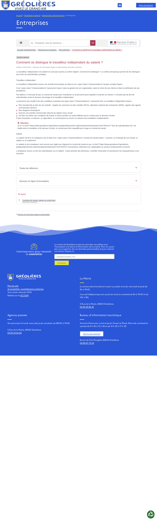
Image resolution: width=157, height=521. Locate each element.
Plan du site (12, 285)
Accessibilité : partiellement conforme (25, 288)
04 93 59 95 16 (87, 306)
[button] (120, 5)
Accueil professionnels (26, 50)
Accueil (19, 15)
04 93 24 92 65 (14, 332)
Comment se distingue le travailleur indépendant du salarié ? (97, 50)
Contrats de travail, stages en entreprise (38, 200)
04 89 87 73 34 (87, 342)
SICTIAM (24, 295)
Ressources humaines (47, 50)
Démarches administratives (53, 15)
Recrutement (64, 50)
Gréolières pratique (32, 15)
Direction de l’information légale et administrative (34, 214)
